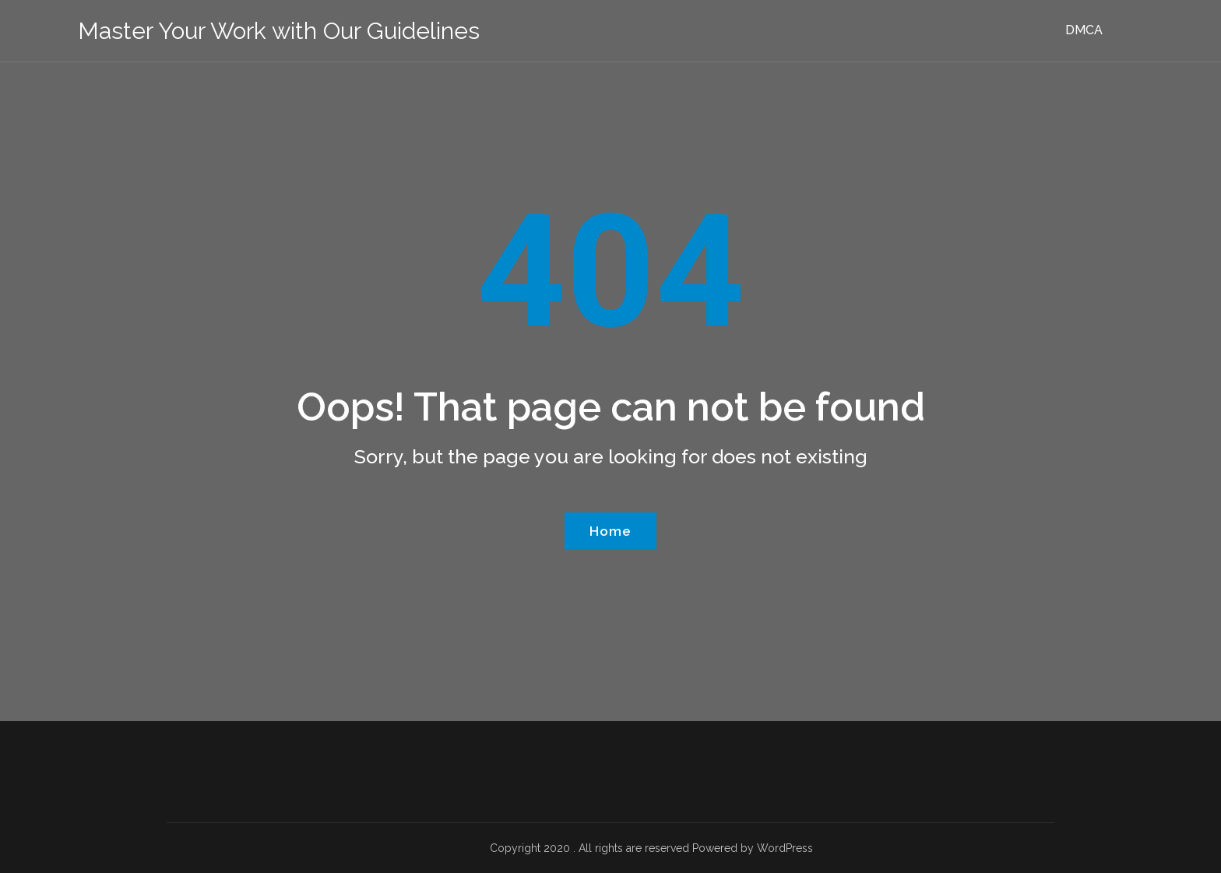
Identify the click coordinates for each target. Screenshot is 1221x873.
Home (610, 531)
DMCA (1084, 30)
